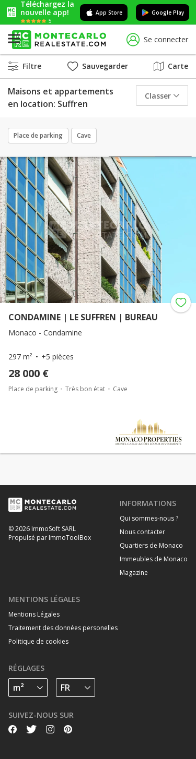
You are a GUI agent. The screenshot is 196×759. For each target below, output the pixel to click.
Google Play (162, 12)
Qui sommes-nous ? (149, 518)
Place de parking (38, 135)
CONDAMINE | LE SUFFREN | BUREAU (83, 317)
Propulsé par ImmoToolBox (49, 537)
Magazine (134, 572)
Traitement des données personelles (63, 627)
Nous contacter (142, 531)
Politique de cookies (38, 641)
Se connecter (157, 39)
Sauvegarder (97, 66)
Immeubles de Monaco (154, 559)
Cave (84, 135)
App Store (103, 12)
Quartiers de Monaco (151, 545)
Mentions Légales (34, 614)
